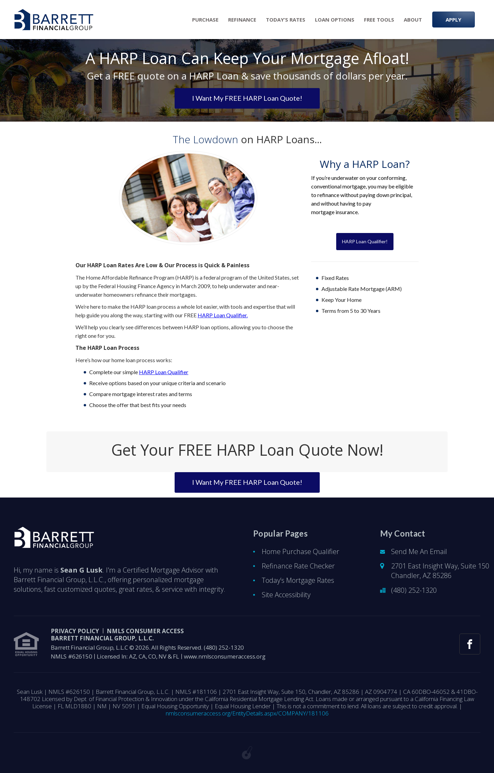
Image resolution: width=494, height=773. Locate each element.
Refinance (242, 19)
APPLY (453, 19)
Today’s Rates (285, 19)
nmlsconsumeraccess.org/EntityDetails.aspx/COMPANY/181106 (247, 713)
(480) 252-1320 (414, 590)
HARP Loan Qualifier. (223, 315)
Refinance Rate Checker (298, 565)
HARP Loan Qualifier (163, 372)
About (413, 19)
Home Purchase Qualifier (300, 551)
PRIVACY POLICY (75, 631)
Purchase (205, 19)
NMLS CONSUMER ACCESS (145, 631)
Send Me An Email (419, 551)
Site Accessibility (286, 594)
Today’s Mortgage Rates (298, 580)
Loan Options (334, 19)
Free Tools (379, 19)
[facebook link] (469, 644)
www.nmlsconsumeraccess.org (225, 656)
